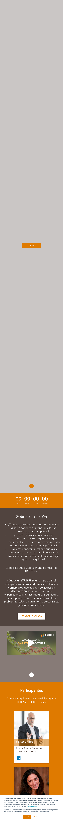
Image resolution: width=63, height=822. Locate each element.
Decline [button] (36, 817)
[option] (31, 643)
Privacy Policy (32, 806)
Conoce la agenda (31, 616)
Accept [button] (27, 817)
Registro (31, 246)
